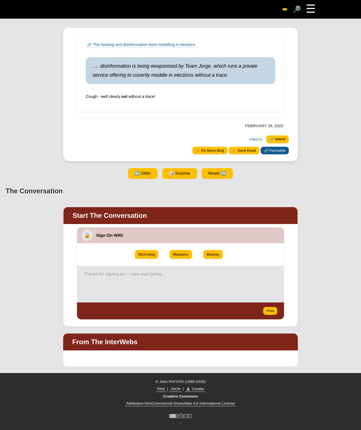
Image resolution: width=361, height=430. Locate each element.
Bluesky (213, 254)
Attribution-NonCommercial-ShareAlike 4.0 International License (180, 403)
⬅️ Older (143, 173)
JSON (175, 389)
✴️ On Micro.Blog (210, 150)
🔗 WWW (277, 139)
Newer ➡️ (217, 173)
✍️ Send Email (244, 150)
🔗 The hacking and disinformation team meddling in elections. (142, 44)
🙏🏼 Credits (195, 389)
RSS (161, 389)
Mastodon (181, 254)
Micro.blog (146, 254)
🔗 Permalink (274, 150)
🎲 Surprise (179, 173)
